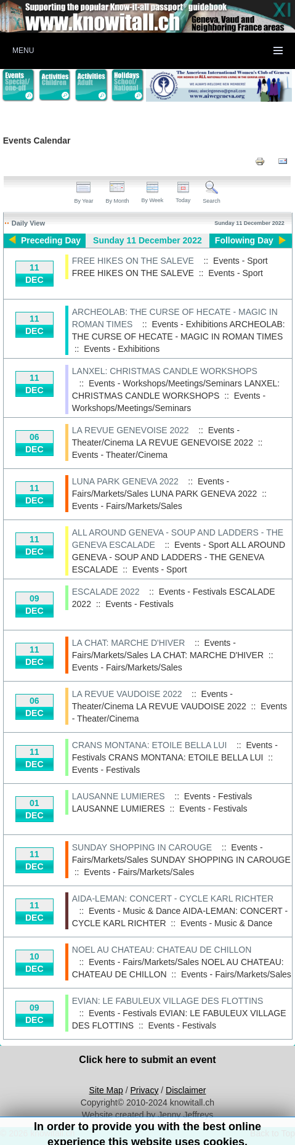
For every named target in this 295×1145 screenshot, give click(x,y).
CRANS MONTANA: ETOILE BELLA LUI (149, 745)
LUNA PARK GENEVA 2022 (125, 481)
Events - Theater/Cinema (120, 455)
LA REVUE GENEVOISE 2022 (130, 430)
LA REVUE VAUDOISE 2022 (127, 694)
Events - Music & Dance (226, 923)
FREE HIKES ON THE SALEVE (133, 261)
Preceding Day (51, 240)
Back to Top (272, 1133)
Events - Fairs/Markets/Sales (127, 506)
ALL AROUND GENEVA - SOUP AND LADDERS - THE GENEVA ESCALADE (178, 557)
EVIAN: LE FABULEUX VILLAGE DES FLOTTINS (167, 1001)
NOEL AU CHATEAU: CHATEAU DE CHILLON (161, 950)
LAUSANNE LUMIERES (118, 796)
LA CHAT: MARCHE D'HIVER (128, 643)
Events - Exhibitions (122, 349)
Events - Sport (235, 273)
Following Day (244, 240)
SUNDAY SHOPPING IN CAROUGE (142, 847)
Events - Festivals (139, 604)
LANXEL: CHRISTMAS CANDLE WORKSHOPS (164, 371)
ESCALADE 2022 (106, 592)
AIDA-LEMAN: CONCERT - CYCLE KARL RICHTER (172, 898)
